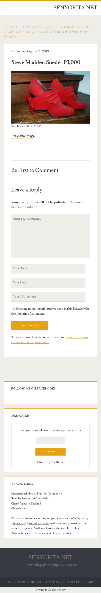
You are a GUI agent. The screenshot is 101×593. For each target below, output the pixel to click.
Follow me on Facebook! (33, 388)
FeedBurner (58, 462)
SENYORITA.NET (75, 7)
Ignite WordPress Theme (29, 582)
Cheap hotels (19, 508)
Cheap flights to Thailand (26, 503)
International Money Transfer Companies (36, 493)
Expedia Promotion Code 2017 (30, 498)
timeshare (19, 523)
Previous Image (23, 136)
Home (9, 27)
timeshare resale (39, 523)
